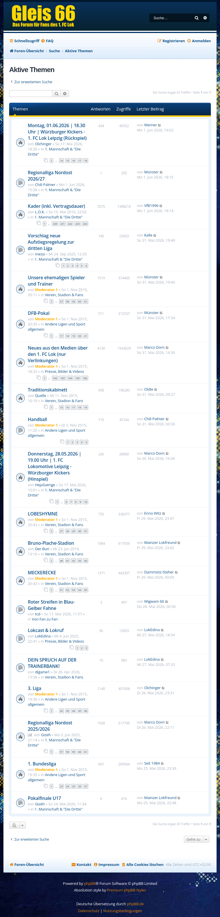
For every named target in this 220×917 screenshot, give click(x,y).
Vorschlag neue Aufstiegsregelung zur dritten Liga (51, 241)
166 (85, 378)
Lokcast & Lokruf (46, 630)
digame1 (42, 671)
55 (85, 590)
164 (70, 378)
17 (79, 160)
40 (61, 561)
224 (85, 224)
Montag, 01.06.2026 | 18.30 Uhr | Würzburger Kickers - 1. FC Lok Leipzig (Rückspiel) (57, 131)
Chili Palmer (45, 184)
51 (61, 590)
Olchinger (43, 143)
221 (62, 224)
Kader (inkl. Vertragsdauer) (56, 206)
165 (77, 378)
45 (79, 711)
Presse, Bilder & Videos (64, 371)
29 (73, 531)
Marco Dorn (154, 347)
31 (85, 531)
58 (67, 301)
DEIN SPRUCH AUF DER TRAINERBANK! (52, 663)
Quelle (40, 395)
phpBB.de (135, 903)
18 (85, 160)
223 (77, 224)
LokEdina (42, 636)
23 (61, 786)
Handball (37, 419)
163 (62, 378)
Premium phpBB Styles (126, 890)
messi (40, 254)
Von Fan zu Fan (45, 619)
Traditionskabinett (47, 390)
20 (79, 336)
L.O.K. (40, 211)
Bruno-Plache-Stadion (51, 543)
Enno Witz (152, 513)
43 (79, 561)
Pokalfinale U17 (44, 798)
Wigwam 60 (154, 601)
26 (79, 786)
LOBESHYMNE (43, 514)
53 (73, 590)
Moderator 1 (46, 289)
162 (55, 378)
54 (79, 590)
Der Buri (42, 548)
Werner (150, 124)
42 (73, 561)
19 (73, 336)
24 (67, 786)
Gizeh (46, 734)
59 (73, 301)
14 (61, 160)
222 (70, 224)
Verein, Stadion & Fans (64, 294)
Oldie (148, 389)
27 (61, 531)
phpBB (89, 883)
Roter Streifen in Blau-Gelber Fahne (51, 605)
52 (67, 590)
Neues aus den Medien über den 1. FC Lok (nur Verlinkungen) (58, 354)
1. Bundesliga (42, 764)
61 (85, 301)
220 (55, 224)
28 (67, 531)
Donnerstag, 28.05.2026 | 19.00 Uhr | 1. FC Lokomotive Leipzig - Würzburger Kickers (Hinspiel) (54, 466)
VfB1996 (151, 205)
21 (85, 336)
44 (85, 561)
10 (85, 502)
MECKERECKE (42, 572)
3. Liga (34, 688)
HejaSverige (45, 484)
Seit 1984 (152, 763)
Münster (151, 172)
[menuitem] (47, 41)
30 (79, 531)
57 (61, 301)
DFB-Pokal (39, 313)
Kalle (148, 235)
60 (79, 301)
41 (67, 561)
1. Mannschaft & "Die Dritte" (58, 217)
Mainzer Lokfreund (160, 542)
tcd (37, 613)
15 (67, 160)
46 (85, 711)
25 (73, 786)
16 (73, 160)
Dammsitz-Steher (159, 572)
